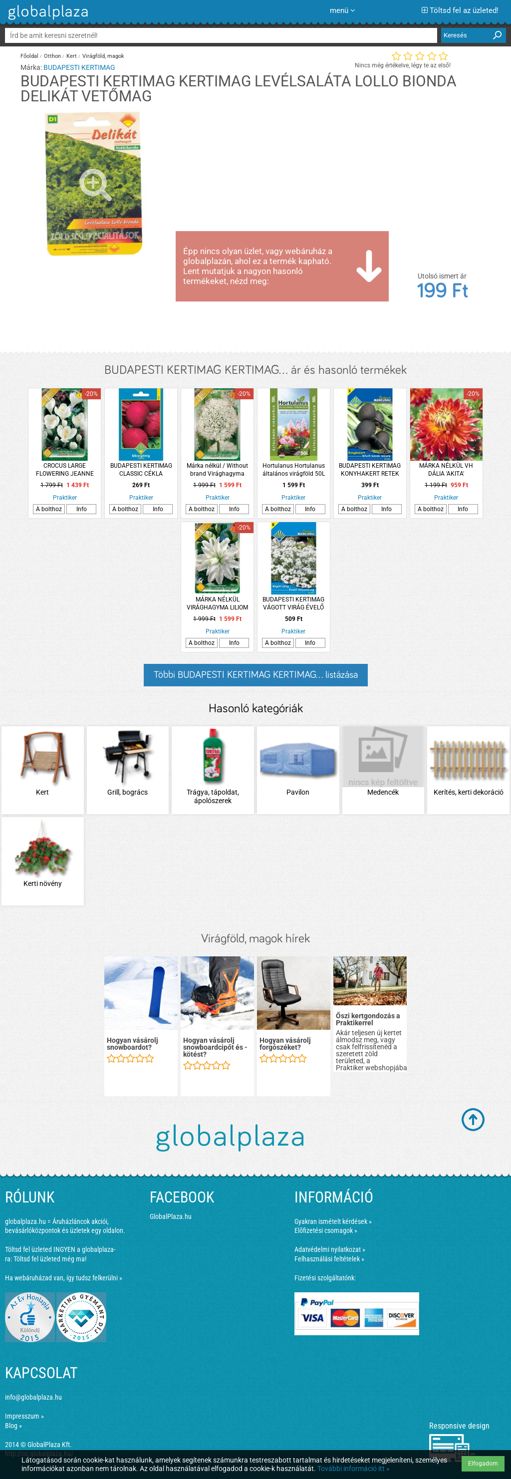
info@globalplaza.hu (33, 1397)
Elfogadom (483, 1463)
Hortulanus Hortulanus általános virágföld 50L (293, 469)
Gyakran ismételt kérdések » (333, 1221)
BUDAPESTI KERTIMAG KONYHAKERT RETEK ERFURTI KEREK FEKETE (370, 470)
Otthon (52, 56)
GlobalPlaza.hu (171, 1216)
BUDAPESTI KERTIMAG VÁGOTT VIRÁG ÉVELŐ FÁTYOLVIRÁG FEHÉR (293, 603)
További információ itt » (353, 1469)
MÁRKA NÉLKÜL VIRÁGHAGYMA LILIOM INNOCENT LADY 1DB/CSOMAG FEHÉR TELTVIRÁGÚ (217, 603)
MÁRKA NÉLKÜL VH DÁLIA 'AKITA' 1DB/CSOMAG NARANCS (446, 470)
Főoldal (29, 56)
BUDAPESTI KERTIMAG (79, 67)
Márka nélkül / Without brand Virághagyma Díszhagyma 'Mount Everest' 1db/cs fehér (217, 470)
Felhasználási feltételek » (329, 1259)
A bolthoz (49, 509)
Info (81, 509)
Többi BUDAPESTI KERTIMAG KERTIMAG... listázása (256, 675)
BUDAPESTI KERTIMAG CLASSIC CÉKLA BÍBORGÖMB (141, 470)
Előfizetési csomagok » (325, 1230)
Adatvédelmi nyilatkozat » (329, 1249)
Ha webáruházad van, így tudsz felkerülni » (63, 1278)
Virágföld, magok (103, 56)
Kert (71, 56)
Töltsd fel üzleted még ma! (49, 1259)
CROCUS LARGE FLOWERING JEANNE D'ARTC (65, 470)
